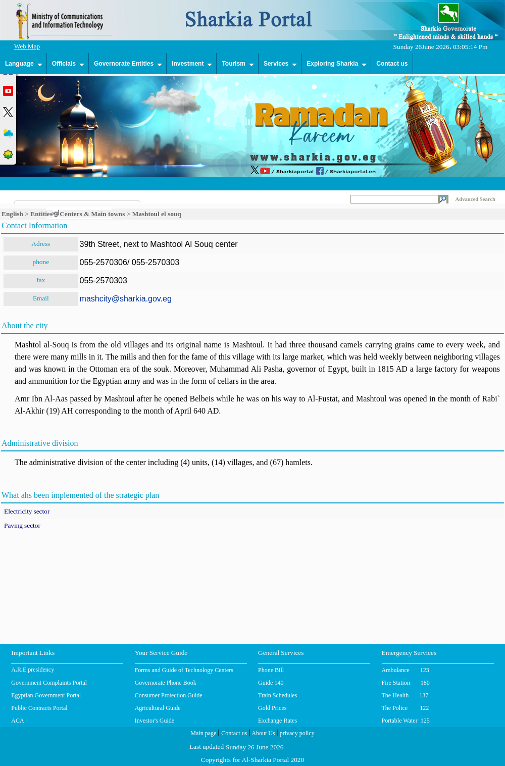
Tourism (233, 63)
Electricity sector (26, 512)
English (12, 214)
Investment (188, 63)
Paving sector (22, 526)
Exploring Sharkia (332, 63)
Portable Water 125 (406, 720)
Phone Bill (271, 670)
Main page (203, 734)
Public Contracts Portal (39, 707)
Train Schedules (277, 695)
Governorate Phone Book (165, 682)
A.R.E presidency (32, 671)
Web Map (27, 47)
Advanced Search (475, 199)
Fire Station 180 (406, 682)
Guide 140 (270, 682)
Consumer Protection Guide (169, 695)
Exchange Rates (277, 720)
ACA (17, 720)
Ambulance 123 (405, 670)
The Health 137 (405, 695)
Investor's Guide (154, 720)
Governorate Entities (124, 63)
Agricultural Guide (158, 707)
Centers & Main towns (92, 214)
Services (276, 63)
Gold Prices (272, 707)
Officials (64, 63)
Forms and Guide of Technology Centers (184, 670)
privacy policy (296, 734)
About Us (262, 734)
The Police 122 (405, 707)
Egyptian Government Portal (46, 695)
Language (19, 63)
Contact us (392, 63)
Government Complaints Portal (49, 682)
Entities (41, 214)
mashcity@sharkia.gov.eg (126, 298)
